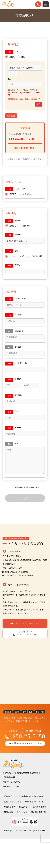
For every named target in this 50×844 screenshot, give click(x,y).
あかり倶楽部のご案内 (33, 806)
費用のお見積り (39, 812)
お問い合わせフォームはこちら (25, 748)
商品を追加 (11, 115)
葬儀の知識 (8, 817)
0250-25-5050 (25, 741)
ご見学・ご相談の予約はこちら (26, 628)
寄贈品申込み (24, 812)
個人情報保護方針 (22, 492)
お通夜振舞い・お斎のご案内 (31, 801)
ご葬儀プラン (9, 801)
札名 (9, 79)
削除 (38, 104)
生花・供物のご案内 (12, 806)
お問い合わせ (22, 817)
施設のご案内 (9, 812)
